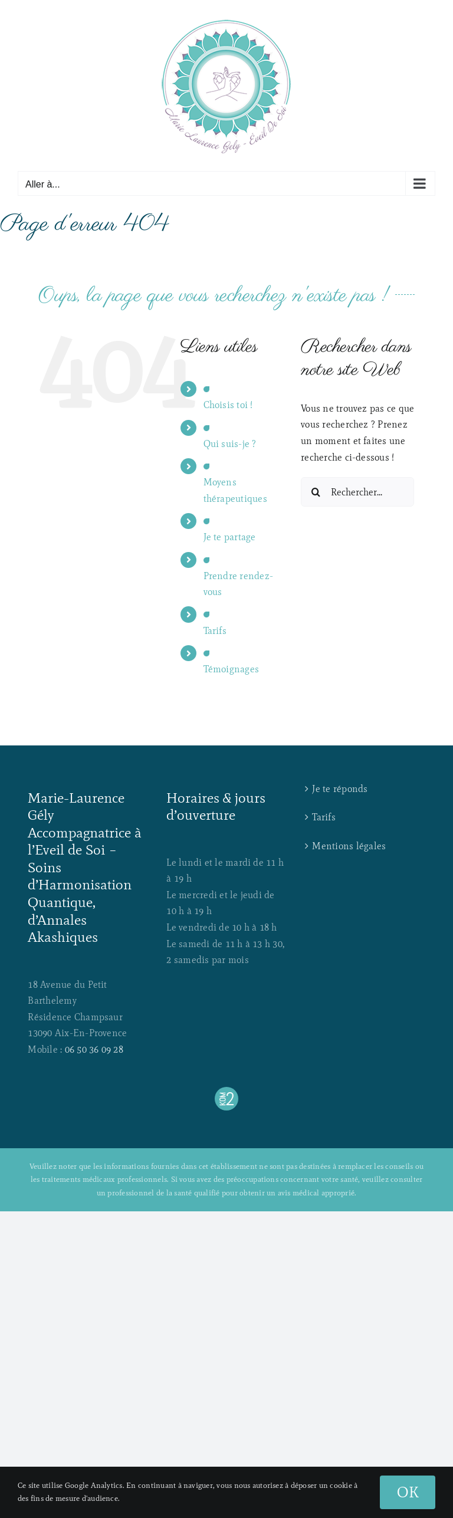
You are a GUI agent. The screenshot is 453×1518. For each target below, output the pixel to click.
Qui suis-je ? (230, 443)
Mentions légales (349, 846)
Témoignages (231, 669)
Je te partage (229, 537)
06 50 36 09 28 (94, 1049)
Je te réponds (339, 788)
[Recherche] (315, 492)
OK (407, 1492)
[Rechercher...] (357, 492)
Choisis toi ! (228, 404)
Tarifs (214, 630)
